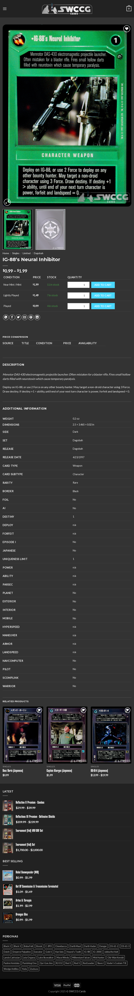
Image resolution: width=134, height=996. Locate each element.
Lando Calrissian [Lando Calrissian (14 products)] (12, 957)
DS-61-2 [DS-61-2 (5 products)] (114, 946)
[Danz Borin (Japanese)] (23, 735)
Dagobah (38, 253)
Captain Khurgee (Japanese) (59, 771)
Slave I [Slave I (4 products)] (100, 963)
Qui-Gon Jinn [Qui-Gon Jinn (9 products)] (46, 963)
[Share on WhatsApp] (6, 317)
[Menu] (5, 8)
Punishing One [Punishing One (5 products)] (30, 963)
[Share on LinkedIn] (37, 317)
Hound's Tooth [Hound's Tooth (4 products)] (74, 951)
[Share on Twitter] (18, 317)
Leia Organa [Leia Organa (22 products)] (29, 957)
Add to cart (103, 284)
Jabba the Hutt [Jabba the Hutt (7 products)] (111, 951)
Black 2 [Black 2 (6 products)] (7, 946)
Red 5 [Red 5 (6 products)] (77, 963)
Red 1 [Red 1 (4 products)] (68, 963)
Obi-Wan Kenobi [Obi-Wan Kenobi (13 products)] (115, 957)
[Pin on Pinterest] (31, 317)
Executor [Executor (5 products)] (38, 951)
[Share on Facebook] (12, 317)
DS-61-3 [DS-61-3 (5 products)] (125, 946)
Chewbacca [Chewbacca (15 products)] (61, 946)
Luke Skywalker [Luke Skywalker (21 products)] (46, 957)
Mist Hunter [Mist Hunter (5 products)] (98, 957)
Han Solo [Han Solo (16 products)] (59, 951)
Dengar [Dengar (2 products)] (103, 946)
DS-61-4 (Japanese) (99, 771)
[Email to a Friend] (25, 317)
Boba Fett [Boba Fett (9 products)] (28, 946)
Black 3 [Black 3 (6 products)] (17, 946)
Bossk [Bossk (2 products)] (39, 946)
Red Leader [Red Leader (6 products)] (88, 963)
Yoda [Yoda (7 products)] (24, 968)
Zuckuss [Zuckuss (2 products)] (34, 968)
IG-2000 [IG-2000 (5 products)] (97, 951)
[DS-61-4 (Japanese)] (111, 735)
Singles (15, 253)
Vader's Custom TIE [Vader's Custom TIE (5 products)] (116, 963)
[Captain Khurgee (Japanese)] (67, 735)
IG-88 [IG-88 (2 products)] (87, 951)
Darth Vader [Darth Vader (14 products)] (90, 946)
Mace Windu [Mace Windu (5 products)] (63, 957)
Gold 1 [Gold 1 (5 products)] (49, 951)
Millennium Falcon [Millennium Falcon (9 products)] (81, 957)
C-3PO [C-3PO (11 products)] (48, 946)
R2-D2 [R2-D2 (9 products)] (59, 963)
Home (6, 253)
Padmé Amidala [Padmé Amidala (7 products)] (11, 963)
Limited (27, 253)
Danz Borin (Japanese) (13, 771)
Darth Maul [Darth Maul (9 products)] (75, 946)
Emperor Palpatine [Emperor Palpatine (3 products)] (22, 951)
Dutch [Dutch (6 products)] (7, 951)
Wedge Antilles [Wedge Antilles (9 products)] (11, 968)
